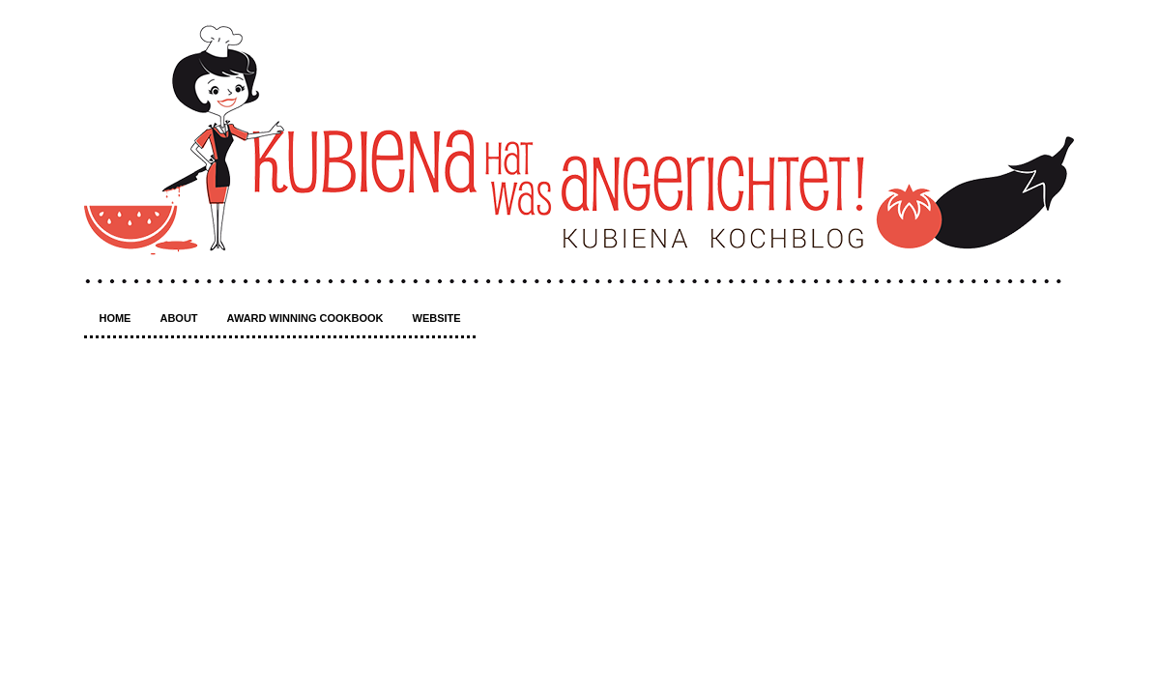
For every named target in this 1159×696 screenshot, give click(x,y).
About (178, 318)
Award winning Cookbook (305, 318)
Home (114, 318)
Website (437, 318)
